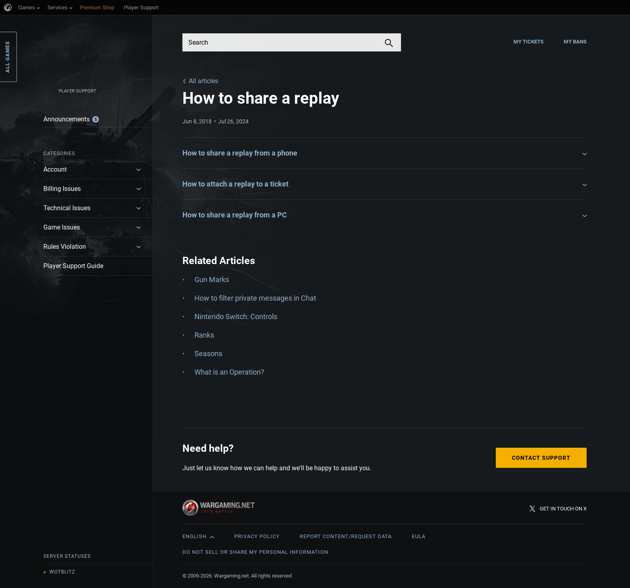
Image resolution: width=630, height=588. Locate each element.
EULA (418, 536)
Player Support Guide (73, 266)
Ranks (204, 335)
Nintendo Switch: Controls (235, 316)
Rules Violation (64, 246)
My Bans (575, 42)
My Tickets (528, 42)
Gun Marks (211, 279)
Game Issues (61, 227)
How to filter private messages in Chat (255, 298)
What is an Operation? (229, 372)
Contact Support (541, 458)
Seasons (208, 353)
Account (55, 169)
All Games (7, 57)
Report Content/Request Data (346, 536)
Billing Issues (62, 189)
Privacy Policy (257, 536)
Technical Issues (66, 208)
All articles (203, 81)
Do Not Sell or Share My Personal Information (255, 552)
